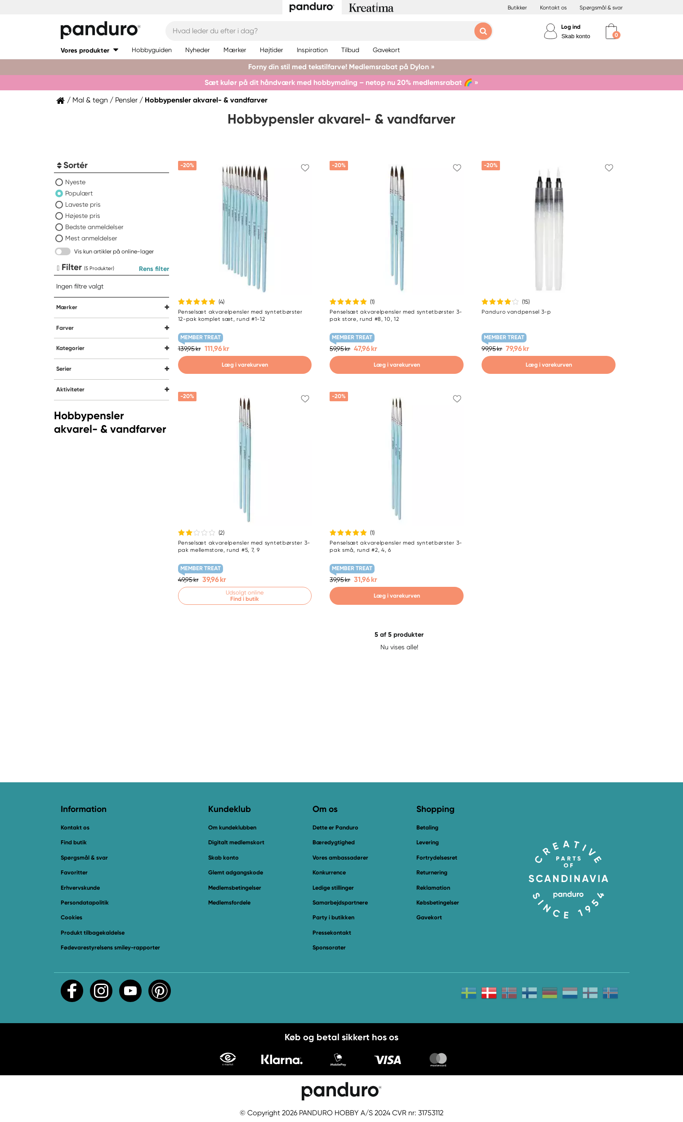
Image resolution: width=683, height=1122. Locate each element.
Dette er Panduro (335, 827)
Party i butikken (333, 917)
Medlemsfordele (229, 902)
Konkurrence (329, 872)
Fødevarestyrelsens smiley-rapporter (110, 947)
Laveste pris (83, 204)
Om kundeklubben (232, 827)
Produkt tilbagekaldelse (93, 932)
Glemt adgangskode (235, 872)
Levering (427, 842)
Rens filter (154, 269)
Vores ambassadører (340, 857)
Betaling (427, 827)
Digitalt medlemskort (236, 842)
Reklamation (433, 887)
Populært (79, 193)
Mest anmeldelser (91, 238)
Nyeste (75, 182)
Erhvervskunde (80, 887)
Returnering (431, 872)
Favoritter (74, 872)
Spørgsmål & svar (601, 7)
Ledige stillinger (333, 887)
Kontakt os (553, 7)
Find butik (74, 842)
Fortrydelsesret (436, 857)
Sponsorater (329, 947)
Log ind (570, 26)
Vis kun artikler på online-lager (114, 251)
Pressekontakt (331, 932)
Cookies (71, 917)
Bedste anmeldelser (94, 227)
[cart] (611, 31)
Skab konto (575, 36)
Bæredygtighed (333, 842)
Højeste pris (82, 215)
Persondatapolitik (85, 902)
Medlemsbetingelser (234, 887)
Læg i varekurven (245, 364)
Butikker (517, 7)
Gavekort (429, 917)
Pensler (126, 100)
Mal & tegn (90, 100)
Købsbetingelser (437, 902)
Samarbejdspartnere (340, 902)
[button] (89, 50)
